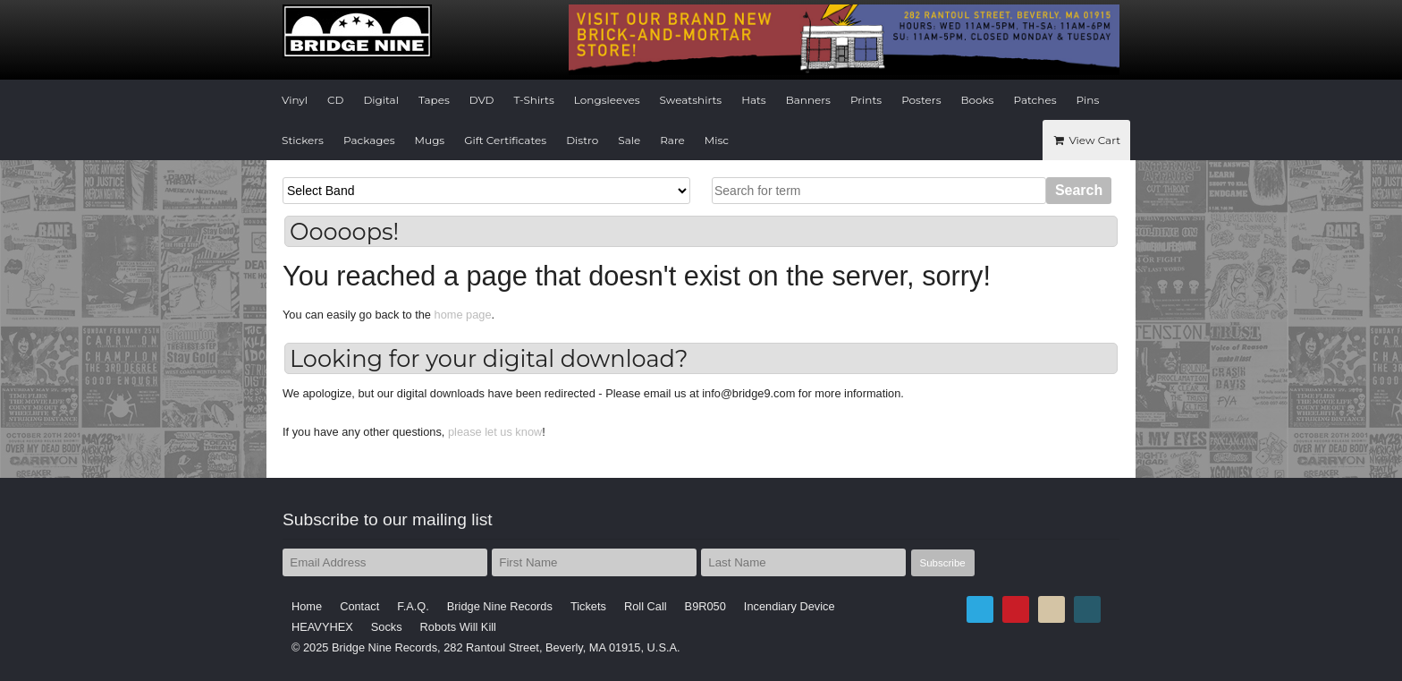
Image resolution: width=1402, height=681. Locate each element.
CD (335, 99)
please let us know (495, 431)
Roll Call (645, 606)
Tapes (434, 99)
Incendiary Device (789, 606)
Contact (359, 606)
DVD (481, 99)
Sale (629, 140)
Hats (753, 99)
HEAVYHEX (322, 627)
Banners (808, 99)
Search (1078, 190)
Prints (866, 99)
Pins (1088, 99)
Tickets (588, 606)
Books (977, 99)
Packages (369, 140)
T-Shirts (534, 99)
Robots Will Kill (458, 627)
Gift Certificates (505, 140)
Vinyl (295, 99)
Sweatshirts (691, 99)
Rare (672, 140)
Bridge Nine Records (500, 606)
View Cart (1086, 140)
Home (306, 606)
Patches (1034, 99)
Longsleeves (607, 99)
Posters (921, 99)
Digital (380, 99)
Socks (386, 627)
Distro (582, 140)
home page (463, 314)
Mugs (430, 140)
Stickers (303, 140)
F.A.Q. (413, 606)
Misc (717, 140)
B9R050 (705, 606)
